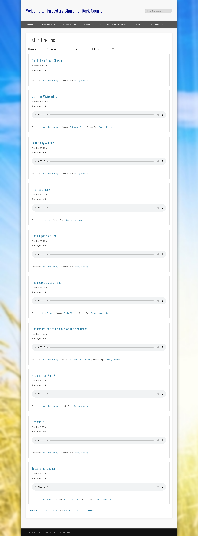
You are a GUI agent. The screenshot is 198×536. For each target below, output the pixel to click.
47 (57, 510)
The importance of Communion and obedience (59, 328)
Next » (91, 510)
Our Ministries (69, 24)
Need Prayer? (157, 24)
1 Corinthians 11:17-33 (80, 359)
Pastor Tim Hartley (49, 80)
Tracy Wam (46, 499)
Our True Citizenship (44, 96)
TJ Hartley (45, 220)
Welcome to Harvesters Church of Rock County (64, 10)
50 (69, 510)
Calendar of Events (116, 24)
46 (53, 510)
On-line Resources (92, 24)
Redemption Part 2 (43, 375)
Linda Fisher (46, 313)
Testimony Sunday (43, 142)
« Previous (33, 510)
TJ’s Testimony (41, 189)
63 (85, 510)
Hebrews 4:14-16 (70, 499)
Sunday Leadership (74, 220)
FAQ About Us (48, 24)
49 (65, 510)
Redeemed (38, 421)
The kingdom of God (44, 235)
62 (81, 510)
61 (77, 510)
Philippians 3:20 (77, 127)
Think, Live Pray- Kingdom (48, 60)
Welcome (31, 24)
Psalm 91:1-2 (69, 313)
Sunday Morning (81, 80)
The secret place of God (46, 282)
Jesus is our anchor (43, 468)
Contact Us (139, 24)
